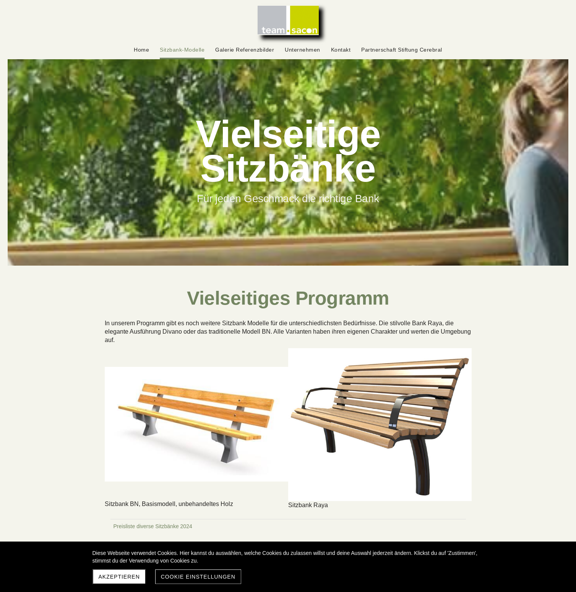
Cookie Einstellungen (198, 577)
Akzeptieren (119, 577)
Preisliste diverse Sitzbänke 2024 (153, 526)
